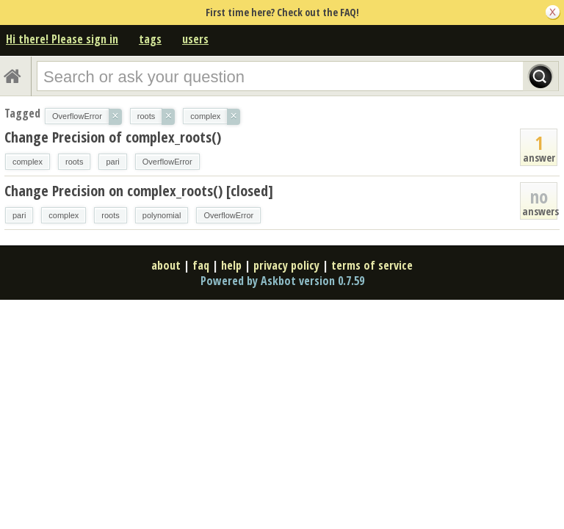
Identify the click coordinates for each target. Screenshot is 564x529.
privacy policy (286, 265)
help (231, 265)
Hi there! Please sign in (62, 39)
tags (150, 39)
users (195, 39)
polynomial (161, 215)
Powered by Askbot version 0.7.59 (282, 281)
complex (27, 161)
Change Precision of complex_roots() (112, 137)
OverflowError (167, 161)
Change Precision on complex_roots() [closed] (138, 191)
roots (74, 161)
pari (112, 161)
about (166, 265)
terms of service (372, 265)
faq (200, 265)
